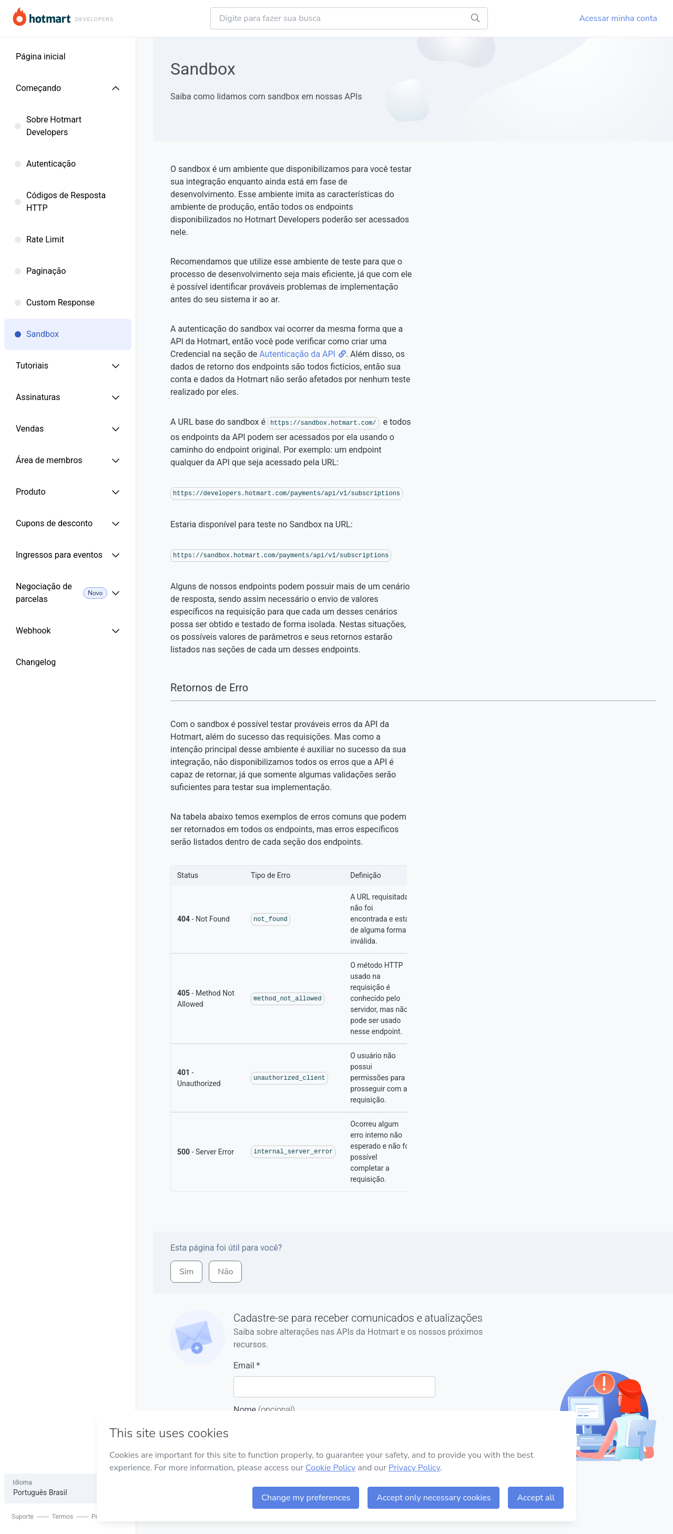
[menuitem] (76, 57)
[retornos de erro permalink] (165, 687)
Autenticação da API (302, 354)
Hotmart (41, 16)
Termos (71, 1516)
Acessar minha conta (618, 18)
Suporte (23, 1516)
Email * (334, 1379)
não (225, 1271)
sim (186, 1271)
